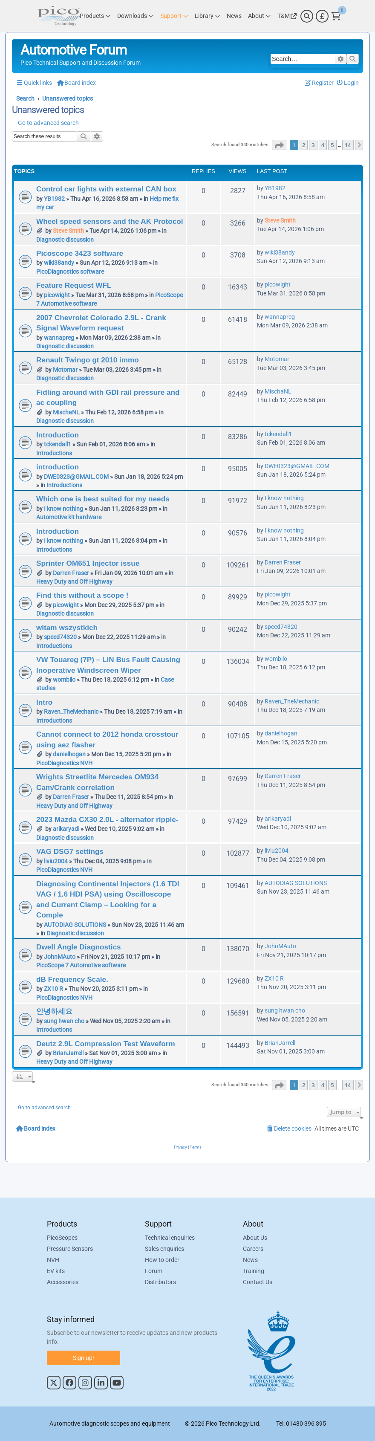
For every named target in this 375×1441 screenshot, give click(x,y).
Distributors (160, 1282)
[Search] (306, 16)
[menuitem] (348, 83)
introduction (57, 467)
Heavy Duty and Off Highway (74, 581)
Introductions (54, 453)
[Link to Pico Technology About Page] (259, 16)
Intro (44, 702)
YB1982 (54, 198)
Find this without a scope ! (82, 595)
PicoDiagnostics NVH (64, 763)
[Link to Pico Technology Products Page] (95, 16)
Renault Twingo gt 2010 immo (87, 360)
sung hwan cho (64, 1021)
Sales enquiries (164, 1248)
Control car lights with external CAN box (106, 189)
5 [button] (332, 145)
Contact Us (257, 1282)
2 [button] (303, 145)
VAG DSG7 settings (70, 851)
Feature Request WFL (73, 285)
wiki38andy (59, 262)
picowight (57, 295)
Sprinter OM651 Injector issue (87, 563)
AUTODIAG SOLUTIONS (75, 924)
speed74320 (60, 637)
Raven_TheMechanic (71, 711)
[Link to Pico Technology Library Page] (207, 16)
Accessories (62, 1282)
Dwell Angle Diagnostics (78, 947)
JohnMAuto (59, 956)
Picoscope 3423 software (79, 253)
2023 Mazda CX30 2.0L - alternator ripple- (107, 819)
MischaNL (66, 412)
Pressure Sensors (70, 1248)
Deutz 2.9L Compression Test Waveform (105, 1043)
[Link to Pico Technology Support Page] (174, 16)
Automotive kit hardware (68, 517)
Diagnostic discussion (65, 239)
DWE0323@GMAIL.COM (76, 476)
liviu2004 (56, 861)
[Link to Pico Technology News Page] (234, 16)
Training (253, 1270)
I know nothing (63, 508)
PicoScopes (62, 1237)
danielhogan (69, 754)
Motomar (65, 369)
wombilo (64, 679)
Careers (253, 1248)
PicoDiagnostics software (70, 271)
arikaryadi (66, 828)
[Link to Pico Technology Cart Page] (336, 16)
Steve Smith (68, 230)
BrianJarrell (68, 1053)
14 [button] (348, 145)
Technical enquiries (170, 1237)
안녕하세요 (54, 1011)
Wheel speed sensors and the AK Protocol (109, 221)
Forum (153, 1270)
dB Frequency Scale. (72, 979)
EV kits (56, 1270)
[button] (279, 145)
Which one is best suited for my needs (103, 499)
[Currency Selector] (322, 16)
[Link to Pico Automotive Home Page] (57, 16)
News (250, 1259)
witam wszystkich (67, 627)
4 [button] (322, 145)
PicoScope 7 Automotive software (81, 965)
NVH (53, 1259)
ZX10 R (53, 988)
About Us (255, 1237)
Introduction (57, 435)
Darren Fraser (71, 573)
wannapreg (59, 337)
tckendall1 (57, 444)
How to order (162, 1259)
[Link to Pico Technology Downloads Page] (135, 16)
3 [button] (313, 145)
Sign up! (83, 1357)
